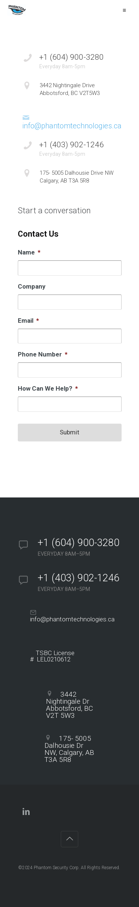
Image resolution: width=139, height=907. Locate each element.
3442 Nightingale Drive (81, 89)
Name (29, 252)
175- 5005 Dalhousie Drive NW (81, 177)
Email (28, 320)
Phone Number (42, 354)
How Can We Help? (48, 388)
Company (32, 286)
